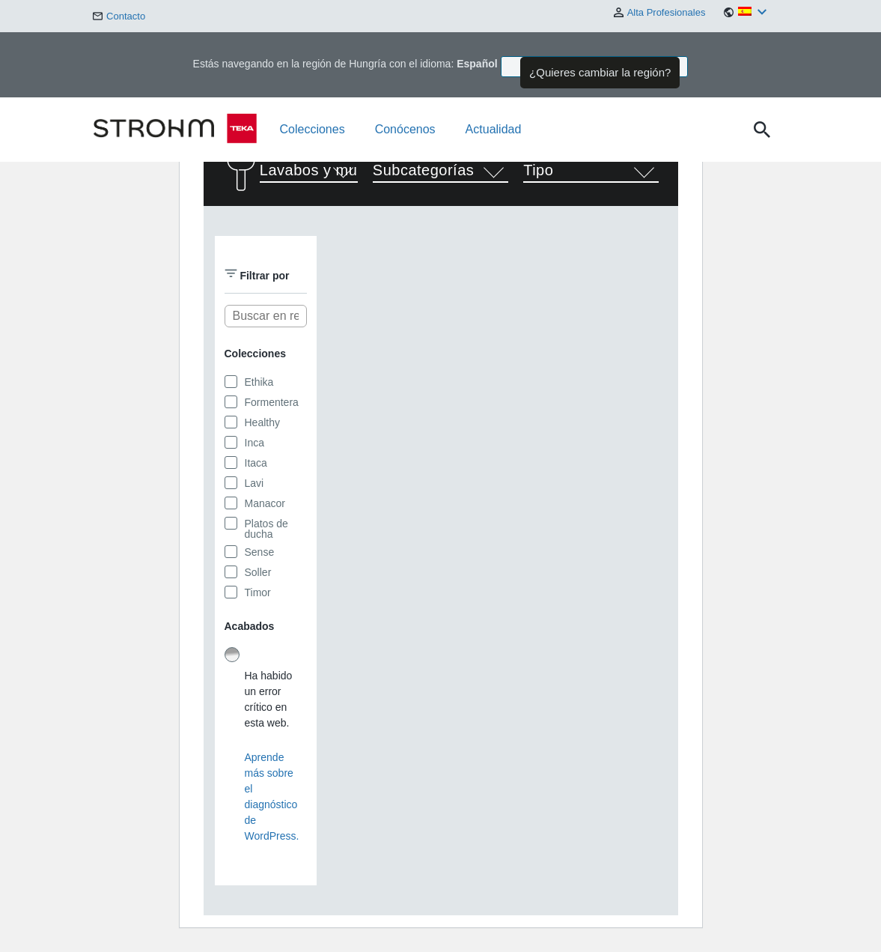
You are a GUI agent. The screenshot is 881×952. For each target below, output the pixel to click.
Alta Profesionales (660, 13)
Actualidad (494, 129)
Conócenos (405, 129)
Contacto (119, 16)
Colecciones (312, 129)
